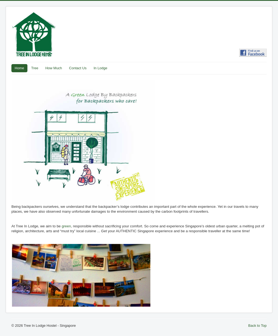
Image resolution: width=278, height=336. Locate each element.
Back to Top (257, 326)
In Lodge (101, 68)
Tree (34, 68)
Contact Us (77, 68)
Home (19, 68)
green (66, 226)
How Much (53, 68)
